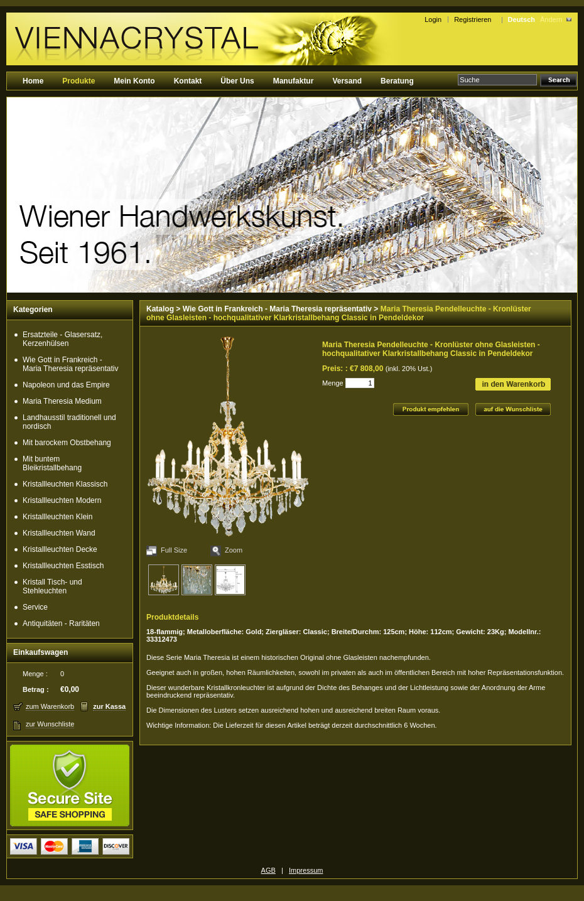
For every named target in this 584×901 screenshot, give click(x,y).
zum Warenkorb (50, 706)
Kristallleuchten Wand (59, 533)
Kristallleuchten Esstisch (63, 565)
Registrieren (474, 19)
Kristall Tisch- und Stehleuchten (52, 586)
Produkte (78, 81)
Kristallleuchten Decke (60, 549)
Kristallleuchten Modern (62, 500)
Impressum (306, 870)
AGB (268, 870)
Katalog (160, 309)
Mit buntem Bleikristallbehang (52, 463)
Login (432, 19)
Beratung (397, 81)
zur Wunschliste (50, 724)
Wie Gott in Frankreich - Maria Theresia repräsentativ (71, 364)
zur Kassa (109, 706)
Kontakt (188, 81)
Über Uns (237, 81)
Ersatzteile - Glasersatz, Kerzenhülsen (62, 339)
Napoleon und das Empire (66, 384)
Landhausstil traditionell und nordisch (69, 422)
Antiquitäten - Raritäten (61, 623)
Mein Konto (134, 81)
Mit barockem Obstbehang (67, 442)
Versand (347, 81)
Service (35, 607)
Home (33, 81)
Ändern (551, 19)
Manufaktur (293, 81)
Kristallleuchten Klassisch (65, 484)
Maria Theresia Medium (62, 401)
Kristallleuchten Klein (57, 516)
